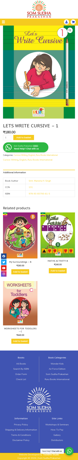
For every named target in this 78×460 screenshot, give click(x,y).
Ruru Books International (47, 155)
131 (31, 187)
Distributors (57, 440)
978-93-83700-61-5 (39, 193)
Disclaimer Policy (21, 440)
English (31, 155)
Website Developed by (39, 454)
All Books (21, 363)
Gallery (57, 435)
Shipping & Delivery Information (21, 429)
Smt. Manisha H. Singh (40, 180)
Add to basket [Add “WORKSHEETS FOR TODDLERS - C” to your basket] (20, 341)
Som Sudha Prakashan (57, 374)
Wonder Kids (57, 363)
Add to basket (23, 137)
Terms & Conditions (21, 435)
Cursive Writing (21, 155)
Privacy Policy (21, 424)
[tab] (39, 172)
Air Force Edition (57, 368)
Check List (21, 379)
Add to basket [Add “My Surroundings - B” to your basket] (20, 271)
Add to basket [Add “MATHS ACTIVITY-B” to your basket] (57, 270)
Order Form (21, 374)
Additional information (14, 172)
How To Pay (57, 429)
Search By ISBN (21, 368)
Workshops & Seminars (57, 424)
